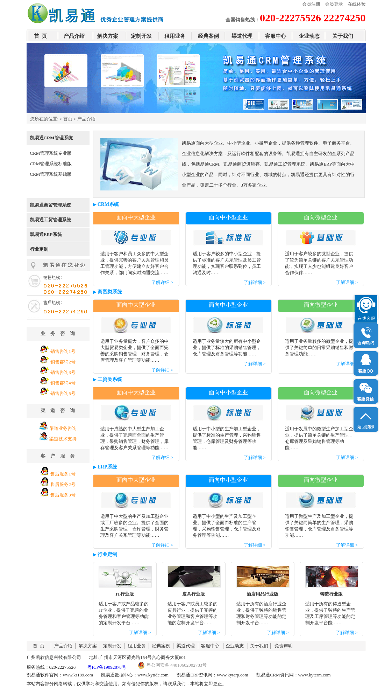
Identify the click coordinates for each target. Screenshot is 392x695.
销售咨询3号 (63, 372)
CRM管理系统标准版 (51, 163)
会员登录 (334, 4)
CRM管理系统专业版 (51, 153)
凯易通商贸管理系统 (50, 205)
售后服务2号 (63, 484)
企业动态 (309, 36)
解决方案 (107, 36)
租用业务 (174, 36)
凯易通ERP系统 (46, 234)
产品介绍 (74, 36)
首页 (67, 118)
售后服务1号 (63, 474)
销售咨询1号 (63, 351)
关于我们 (342, 36)
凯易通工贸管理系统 (50, 219)
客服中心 (275, 36)
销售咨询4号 (63, 382)
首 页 (40, 36)
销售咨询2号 (63, 361)
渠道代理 (241, 36)
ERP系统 (107, 467)
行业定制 (39, 249)
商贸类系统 (110, 291)
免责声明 (284, 645)
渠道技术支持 (63, 439)
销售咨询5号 (63, 393)
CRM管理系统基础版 (51, 174)
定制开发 (141, 36)
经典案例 (208, 36)
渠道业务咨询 (63, 428)
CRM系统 (108, 204)
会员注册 (311, 4)
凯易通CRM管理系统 (51, 137)
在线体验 (357, 4)
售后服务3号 (63, 495)
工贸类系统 (110, 379)
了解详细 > (162, 282)
